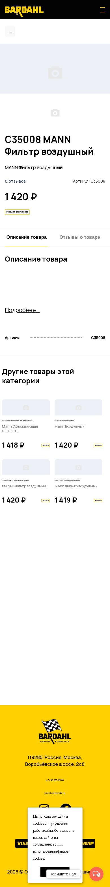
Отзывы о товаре (79, 313)
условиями (65, 844)
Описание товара (27, 313)
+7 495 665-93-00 (54, 777)
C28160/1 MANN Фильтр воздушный (24, 640)
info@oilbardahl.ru (55, 791)
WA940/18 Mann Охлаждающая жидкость (20, 535)
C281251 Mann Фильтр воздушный (77, 640)
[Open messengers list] (96, 874)
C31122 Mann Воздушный (69, 532)
